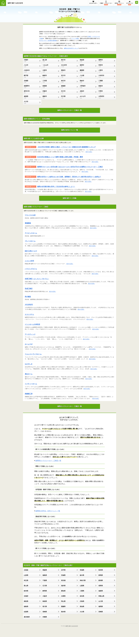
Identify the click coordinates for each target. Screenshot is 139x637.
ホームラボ (28, 344)
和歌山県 (101, 596)
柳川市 (68, 60)
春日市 (68, 81)
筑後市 (105, 86)
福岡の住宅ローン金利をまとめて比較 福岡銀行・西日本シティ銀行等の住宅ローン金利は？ (69, 177)
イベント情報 (75, 38)
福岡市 (105, 60)
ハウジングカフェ (31, 269)
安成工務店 (28, 288)
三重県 (82, 591)
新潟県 (100, 580)
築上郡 (50, 60)
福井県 (63, 586)
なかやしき (28, 364)
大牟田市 (105, 76)
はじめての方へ (93, 2)
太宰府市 (105, 97)
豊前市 (68, 71)
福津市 (87, 66)
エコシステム (29, 314)
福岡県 (100, 606)
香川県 (45, 606)
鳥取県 (26, 601)
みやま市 (87, 97)
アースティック (30, 334)
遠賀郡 (31, 97)
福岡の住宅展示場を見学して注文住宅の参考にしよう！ (56, 186)
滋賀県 (100, 591)
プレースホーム (30, 241)
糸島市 (87, 92)
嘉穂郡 (68, 86)
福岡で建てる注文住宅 (15, 3)
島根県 (45, 601)
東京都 (63, 580)
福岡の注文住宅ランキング (71, 48)
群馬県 (100, 575)
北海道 (26, 570)
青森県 (45, 570)
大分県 (82, 612)
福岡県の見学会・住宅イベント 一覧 (47, 511)
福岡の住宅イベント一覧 (69, 130)
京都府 (26, 596)
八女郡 (87, 76)
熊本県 (63, 612)
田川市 (68, 92)
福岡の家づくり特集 (69, 198)
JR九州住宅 (29, 304)
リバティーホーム (31, 384)
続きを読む (89, 152)
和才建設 (28, 297)
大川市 (31, 102)
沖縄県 (45, 617)
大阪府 (45, 596)
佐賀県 (26, 612)
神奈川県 (83, 580)
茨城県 (63, 575)
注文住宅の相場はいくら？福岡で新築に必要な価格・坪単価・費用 (60, 157)
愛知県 (63, 591)
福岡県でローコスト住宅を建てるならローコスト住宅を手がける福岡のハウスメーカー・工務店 (70, 167)
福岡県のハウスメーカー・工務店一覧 (48, 460)
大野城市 (87, 86)
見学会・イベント (119, 3)
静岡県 (45, 591)
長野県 (100, 586)
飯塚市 (50, 76)
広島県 (82, 601)
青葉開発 (28, 223)
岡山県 (63, 601)
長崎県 (45, 612)
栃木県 (82, 575)
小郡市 (105, 71)
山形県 (26, 575)
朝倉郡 (87, 60)
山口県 (100, 601)
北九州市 (68, 66)
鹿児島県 (27, 617)
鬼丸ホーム (28, 374)
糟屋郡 (87, 71)
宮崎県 (100, 612)
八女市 (31, 66)
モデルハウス (129, 3)
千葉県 (45, 580)
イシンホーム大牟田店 (32, 324)
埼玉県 (26, 580)
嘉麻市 (50, 97)
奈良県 (82, 596)
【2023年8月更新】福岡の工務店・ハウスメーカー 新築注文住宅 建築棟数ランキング (66, 147)
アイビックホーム (31, 233)
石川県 (45, 586)
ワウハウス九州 (30, 215)
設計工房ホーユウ (31, 251)
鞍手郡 (31, 76)
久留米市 (31, 71)
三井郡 (50, 81)
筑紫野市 (31, 86)
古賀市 (50, 71)
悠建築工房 (28, 394)
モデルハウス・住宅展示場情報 (47, 40)
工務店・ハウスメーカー (106, 3)
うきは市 (50, 66)
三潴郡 (105, 81)
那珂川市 (31, 92)
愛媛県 (63, 606)
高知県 (82, 606)
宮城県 (82, 570)
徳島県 (26, 606)
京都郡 (31, 81)
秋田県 (100, 570)
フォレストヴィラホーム (33, 354)
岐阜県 (26, 591)
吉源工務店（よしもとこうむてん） (37, 279)
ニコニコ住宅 (29, 261)
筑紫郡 (50, 86)
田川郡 (68, 97)
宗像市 (50, 92)
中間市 (105, 92)
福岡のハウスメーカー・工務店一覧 (69, 110)
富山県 (26, 586)
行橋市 (31, 60)
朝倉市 (87, 81)
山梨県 (82, 586)
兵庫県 (63, 596)
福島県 (45, 575)
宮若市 (105, 66)
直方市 (68, 76)
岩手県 (63, 570)
